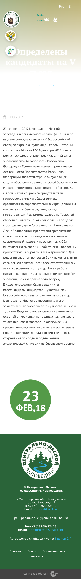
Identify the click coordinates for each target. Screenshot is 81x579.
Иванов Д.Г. (63, 538)
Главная (32, 84)
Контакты (37, 556)
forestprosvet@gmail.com (45, 529)
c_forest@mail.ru (45, 509)
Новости (46, 84)
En (70, 6)
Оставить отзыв (54, 551)
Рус (61, 6)
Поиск (31, 551)
